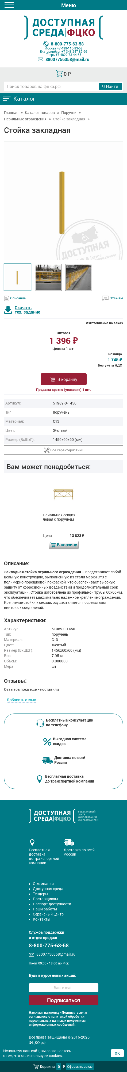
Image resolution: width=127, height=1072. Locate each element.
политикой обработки (67, 1016)
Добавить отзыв (21, 699)
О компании (43, 883)
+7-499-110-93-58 (70, 48)
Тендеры (40, 893)
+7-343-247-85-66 (74, 51)
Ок (117, 1053)
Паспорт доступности (52, 903)
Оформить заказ (80, 1066)
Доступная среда (48, 888)
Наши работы (45, 908)
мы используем (34, 1055)
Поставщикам (45, 898)
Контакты (41, 919)
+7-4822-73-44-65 (68, 54)
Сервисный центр (48, 914)
